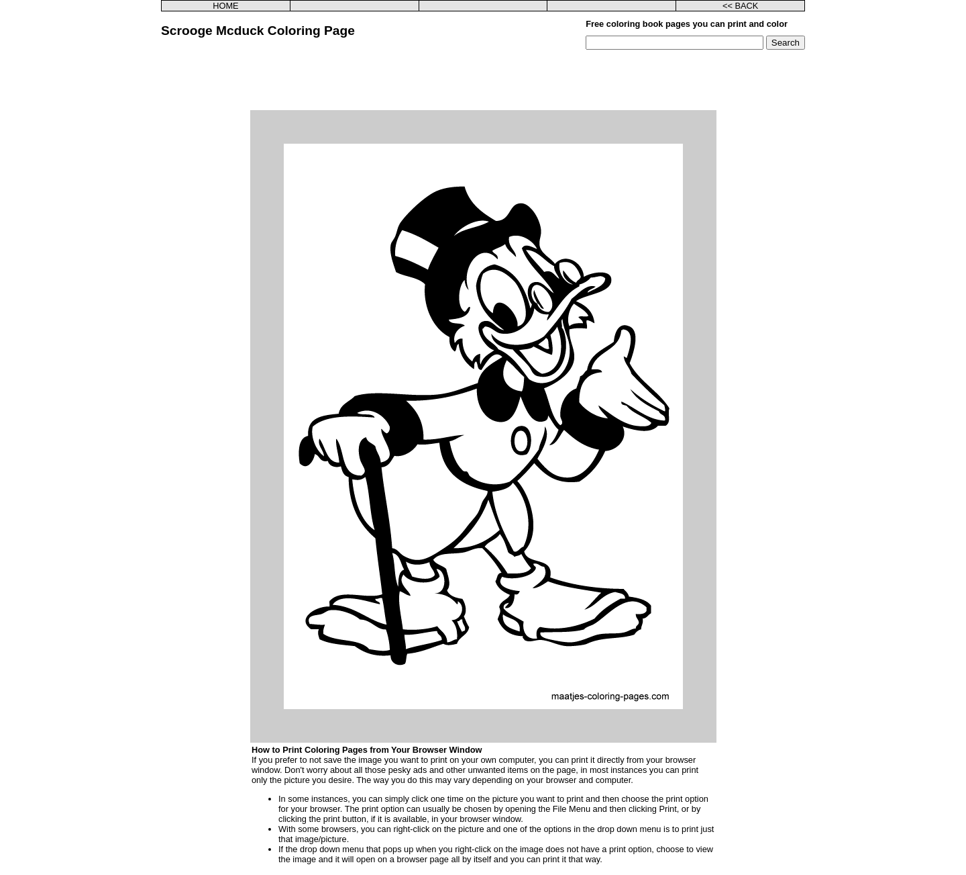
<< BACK (740, 6)
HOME (225, 6)
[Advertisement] (483, 80)
